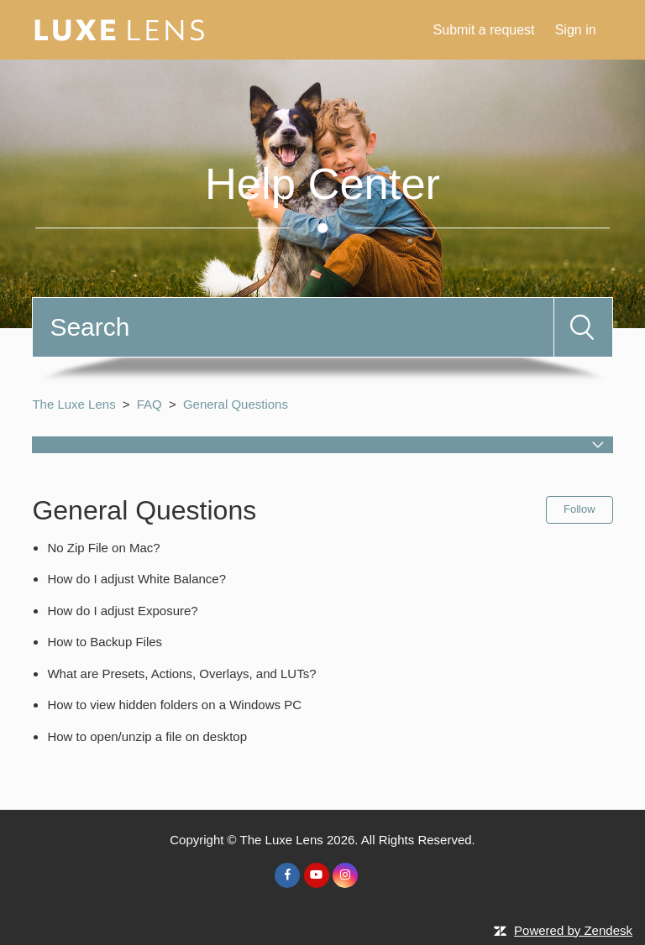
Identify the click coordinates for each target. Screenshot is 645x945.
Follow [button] (579, 509)
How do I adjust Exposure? (122, 610)
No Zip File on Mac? (103, 547)
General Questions (235, 404)
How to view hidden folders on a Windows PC (174, 704)
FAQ (149, 404)
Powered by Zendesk (573, 930)
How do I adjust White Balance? (136, 579)
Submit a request (484, 30)
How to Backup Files (104, 641)
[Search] (293, 327)
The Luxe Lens (73, 404)
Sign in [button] (575, 30)
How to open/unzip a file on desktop (147, 736)
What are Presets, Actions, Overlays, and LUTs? (181, 673)
